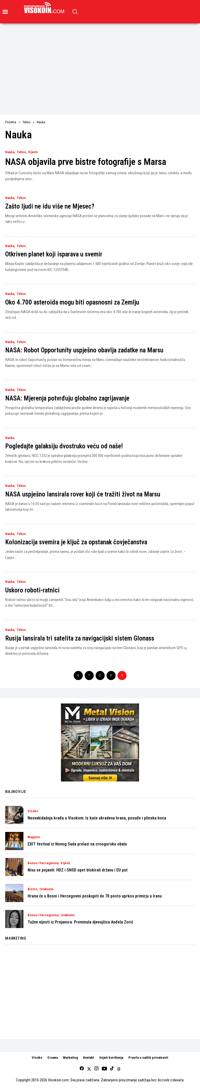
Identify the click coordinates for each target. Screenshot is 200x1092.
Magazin (34, 837)
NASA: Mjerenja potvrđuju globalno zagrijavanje (67, 398)
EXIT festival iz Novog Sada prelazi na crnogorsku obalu (77, 844)
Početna (10, 122)
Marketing (70, 1057)
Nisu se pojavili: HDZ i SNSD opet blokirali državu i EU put (78, 870)
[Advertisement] (100, 62)
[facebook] (82, 1068)
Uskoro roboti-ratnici (32, 590)
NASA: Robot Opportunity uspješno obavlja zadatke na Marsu (84, 350)
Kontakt (88, 1057)
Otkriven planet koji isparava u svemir (53, 254)
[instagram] (96, 1068)
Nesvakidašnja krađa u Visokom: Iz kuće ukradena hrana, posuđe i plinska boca (97, 818)
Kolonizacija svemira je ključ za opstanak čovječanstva (76, 542)
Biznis (32, 889)
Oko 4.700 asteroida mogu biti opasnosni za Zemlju (72, 302)
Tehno (26, 122)
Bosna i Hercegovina (43, 863)
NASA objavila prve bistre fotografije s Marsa (85, 162)
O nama (52, 1057)
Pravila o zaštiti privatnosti (148, 1057)
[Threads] (118, 1068)
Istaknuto (46, 889)
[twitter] (89, 1068)
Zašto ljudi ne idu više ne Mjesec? (49, 206)
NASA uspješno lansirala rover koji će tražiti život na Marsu (82, 494)
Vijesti (33, 152)
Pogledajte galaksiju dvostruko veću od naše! (64, 446)
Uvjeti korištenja (111, 1057)
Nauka (41, 122)
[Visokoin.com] (45, 7)
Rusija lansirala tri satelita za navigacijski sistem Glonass (79, 638)
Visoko (33, 811)
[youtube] (104, 1068)
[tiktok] (112, 1068)
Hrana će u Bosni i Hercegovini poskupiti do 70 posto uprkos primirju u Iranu (95, 896)
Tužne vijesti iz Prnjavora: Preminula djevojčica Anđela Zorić (80, 922)
